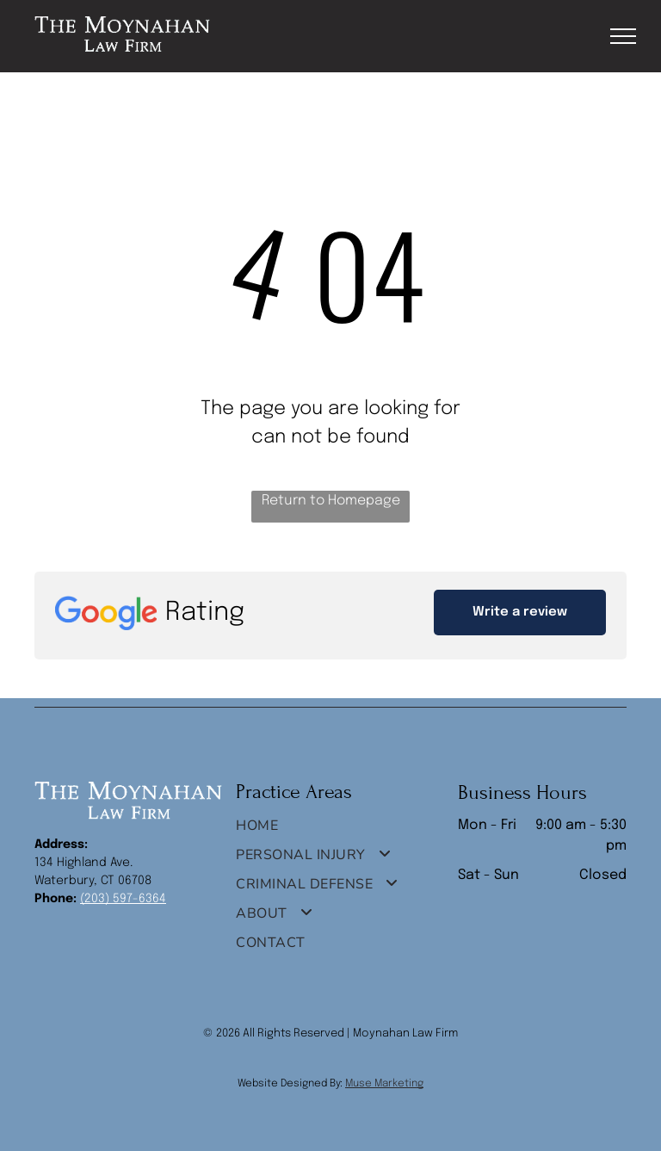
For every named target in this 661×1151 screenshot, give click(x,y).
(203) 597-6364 (123, 899)
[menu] (623, 36)
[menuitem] (323, 830)
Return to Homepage (331, 500)
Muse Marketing (384, 1084)
